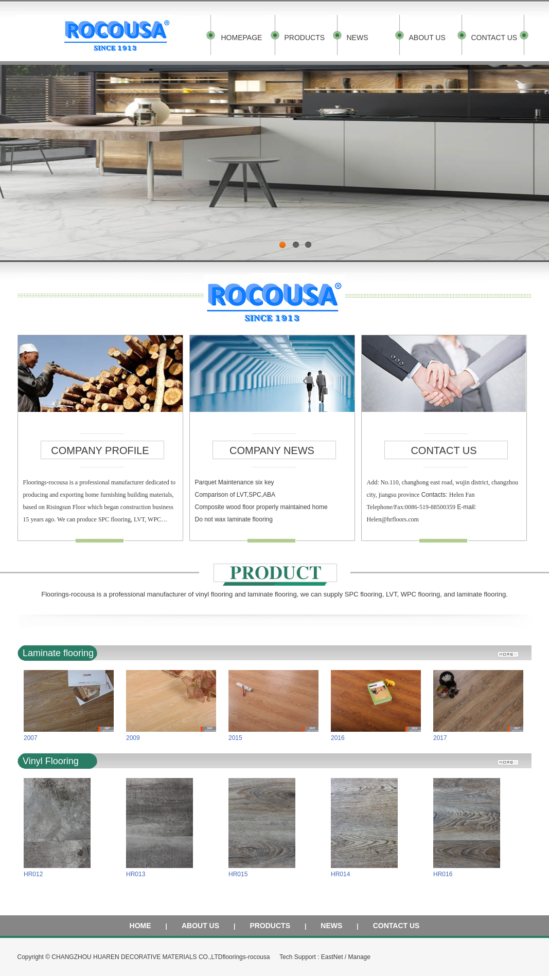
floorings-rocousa (246, 957)
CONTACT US (494, 37)
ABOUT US (427, 37)
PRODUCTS (305, 37)
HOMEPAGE (241, 37)
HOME (140, 925)
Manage (359, 957)
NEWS (357, 37)
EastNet (332, 957)
